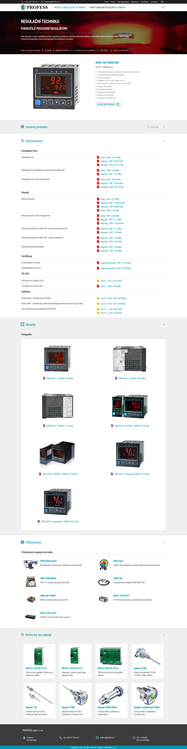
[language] (164, 2)
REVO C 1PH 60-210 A (72, 668)
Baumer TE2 (31, 707)
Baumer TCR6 (140, 668)
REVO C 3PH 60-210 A (108, 668)
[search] (163, 7)
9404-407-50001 (48, 595)
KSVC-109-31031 (48, 613)
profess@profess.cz (107, 737)
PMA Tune (118, 561)
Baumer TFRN (68, 707)
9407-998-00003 (48, 578)
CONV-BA (117, 578)
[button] (93, 127)
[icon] (164, 127)
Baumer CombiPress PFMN (146, 707)
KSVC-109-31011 (121, 595)
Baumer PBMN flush (107, 707)
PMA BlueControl (48, 561)
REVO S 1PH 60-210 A (36, 668)
